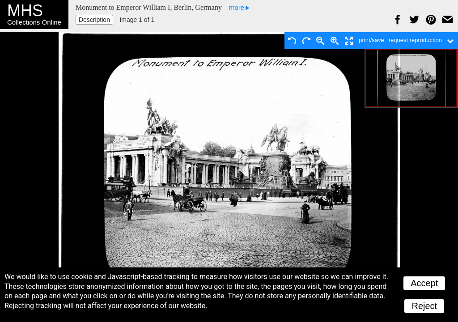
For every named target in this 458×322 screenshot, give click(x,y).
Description (94, 19)
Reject (424, 306)
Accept (424, 283)
